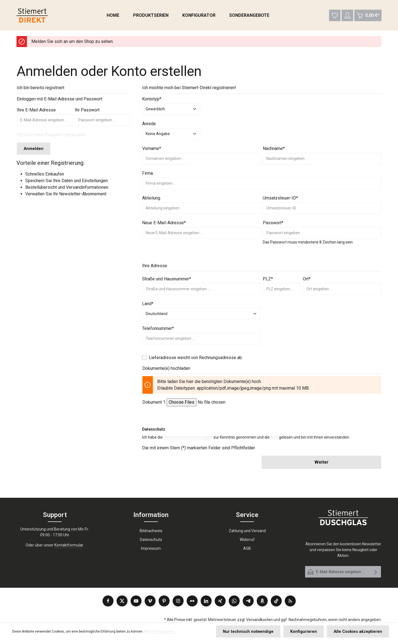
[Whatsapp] (234, 600)
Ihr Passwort (87, 112)
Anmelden (33, 150)
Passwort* (273, 225)
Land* (147, 305)
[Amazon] (262, 600)
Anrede (149, 125)
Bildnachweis (151, 531)
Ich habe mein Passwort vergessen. (51, 137)
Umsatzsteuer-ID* (280, 200)
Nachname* (274, 150)
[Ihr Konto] (347, 17)
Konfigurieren (308, 632)
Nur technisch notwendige (256, 632)
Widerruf (247, 540)
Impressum (151, 548)
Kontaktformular (68, 545)
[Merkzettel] (334, 17)
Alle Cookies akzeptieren (359, 632)
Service (247, 515)
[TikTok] (276, 600)
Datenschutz (151, 540)
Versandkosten (259, 619)
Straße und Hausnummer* (166, 281)
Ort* (307, 281)
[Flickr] (192, 600)
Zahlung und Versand (247, 531)
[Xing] (220, 600)
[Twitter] (122, 600)
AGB (274, 439)
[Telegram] (248, 600)
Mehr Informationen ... (160, 632)
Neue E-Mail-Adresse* (164, 225)
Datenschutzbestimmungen (188, 439)
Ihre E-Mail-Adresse (36, 112)
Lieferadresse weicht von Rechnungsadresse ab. (196, 359)
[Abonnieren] (376, 572)
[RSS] (290, 600)
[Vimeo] (150, 600)
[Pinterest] (164, 600)
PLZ (268, 281)
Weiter (321, 464)
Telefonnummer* (158, 330)
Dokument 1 (153, 404)
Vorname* (151, 150)
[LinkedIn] (206, 600)
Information (150, 515)
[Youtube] (136, 600)
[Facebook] (108, 600)
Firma (147, 175)
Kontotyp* (151, 101)
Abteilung (151, 200)
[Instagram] (178, 600)
